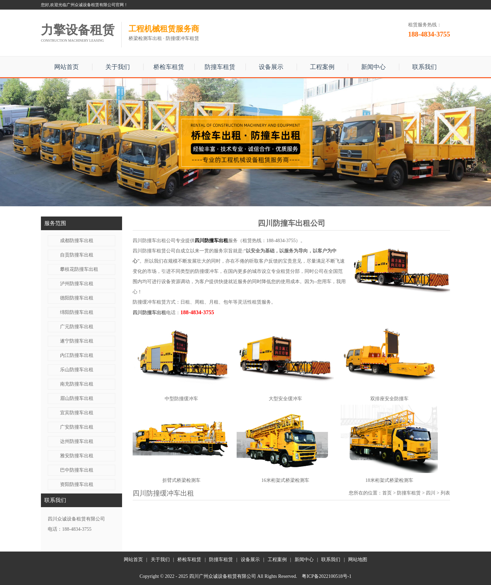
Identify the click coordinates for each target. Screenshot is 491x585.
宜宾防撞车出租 (76, 412)
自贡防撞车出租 (76, 254)
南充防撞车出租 (76, 384)
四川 (430, 493)
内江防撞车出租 (76, 355)
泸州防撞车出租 (76, 283)
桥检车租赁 (168, 67)
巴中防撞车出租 (76, 470)
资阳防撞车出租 (76, 484)
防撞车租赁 (220, 67)
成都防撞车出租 (76, 240)
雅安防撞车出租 (76, 455)
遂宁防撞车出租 (76, 341)
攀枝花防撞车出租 (79, 269)
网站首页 (66, 67)
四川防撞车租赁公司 (154, 250)
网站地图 (357, 559)
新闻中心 (373, 67)
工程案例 (322, 67)
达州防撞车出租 (76, 441)
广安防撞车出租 (76, 427)
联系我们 (424, 67)
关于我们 (117, 67)
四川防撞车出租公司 (154, 240)
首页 (387, 493)
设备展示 (271, 67)
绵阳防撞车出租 (76, 312)
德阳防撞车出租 (76, 298)
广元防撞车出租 (76, 326)
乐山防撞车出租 (76, 369)
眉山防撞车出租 (76, 398)
